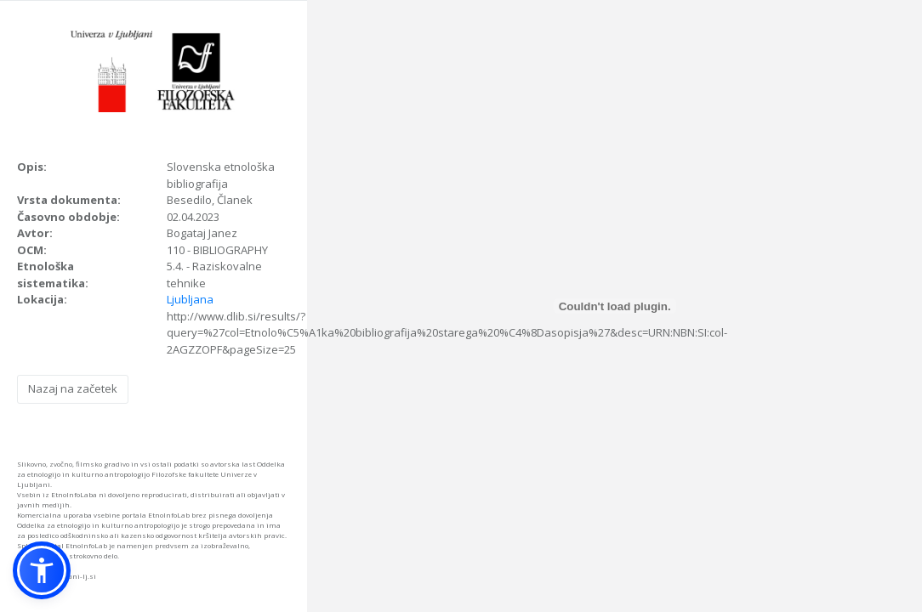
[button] (41, 570)
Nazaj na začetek (72, 388)
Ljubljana (190, 299)
